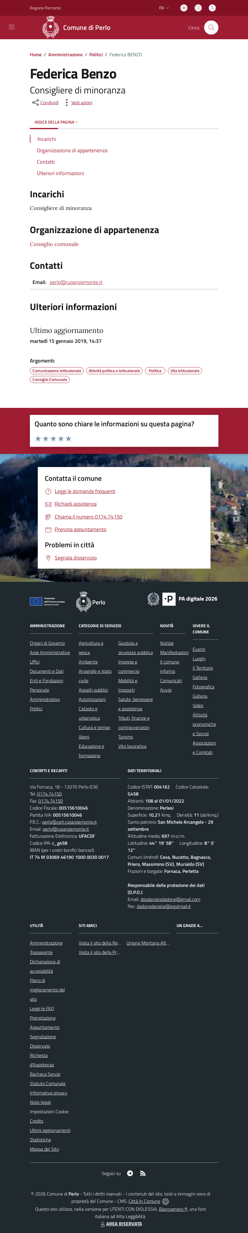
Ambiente (88, 661)
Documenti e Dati (47, 671)
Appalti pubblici (93, 689)
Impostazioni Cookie (49, 1111)
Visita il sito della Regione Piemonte (113, 942)
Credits (36, 1120)
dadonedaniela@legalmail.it (164, 906)
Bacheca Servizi (45, 1074)
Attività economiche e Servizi (204, 724)
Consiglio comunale (54, 244)
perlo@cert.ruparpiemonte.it (69, 821)
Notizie (167, 643)
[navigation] (11, 26)
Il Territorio (203, 667)
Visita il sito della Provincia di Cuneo (113, 952)
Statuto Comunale (48, 1083)
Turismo (125, 736)
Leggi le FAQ (42, 1008)
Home (36, 54)
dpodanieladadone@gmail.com (170, 899)
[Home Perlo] (78, 28)
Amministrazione (65, 54)
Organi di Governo (47, 643)
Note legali (40, 1102)
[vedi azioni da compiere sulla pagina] (77, 102)
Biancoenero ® (173, 1209)
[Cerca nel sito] (211, 27)
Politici (96, 54)
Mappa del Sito (44, 1148)
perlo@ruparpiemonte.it (76, 282)
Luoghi (199, 658)
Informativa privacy (48, 1092)
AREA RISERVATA (120, 1223)
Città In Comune (144, 1201)
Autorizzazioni (92, 699)
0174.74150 (49, 793)
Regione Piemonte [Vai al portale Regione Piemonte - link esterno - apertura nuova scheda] (45, 8)
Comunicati (171, 680)
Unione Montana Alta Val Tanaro (158, 942)
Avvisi (166, 689)
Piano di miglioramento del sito (47, 990)
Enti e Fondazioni (46, 680)
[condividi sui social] (45, 102)
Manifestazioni (174, 652)
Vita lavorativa (132, 746)
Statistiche (40, 1139)
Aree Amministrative (50, 652)
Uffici (35, 661)
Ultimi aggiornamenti (50, 1130)
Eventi (199, 649)
